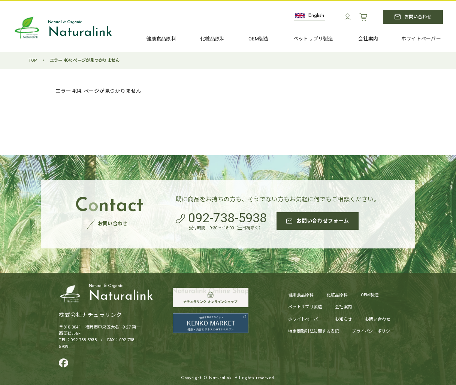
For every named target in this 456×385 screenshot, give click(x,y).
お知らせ (343, 320)
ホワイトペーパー (305, 320)
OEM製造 (369, 295)
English (309, 15)
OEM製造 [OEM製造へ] (258, 39)
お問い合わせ (377, 320)
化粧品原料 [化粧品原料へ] (212, 38)
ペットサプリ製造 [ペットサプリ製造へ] (313, 39)
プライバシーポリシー (373, 331)
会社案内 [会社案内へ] (368, 39)
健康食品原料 (301, 295)
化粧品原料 (337, 295)
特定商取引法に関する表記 (313, 331)
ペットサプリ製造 (305, 307)
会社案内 (343, 307)
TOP (32, 60)
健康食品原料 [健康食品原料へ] (161, 38)
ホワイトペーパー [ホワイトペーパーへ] (421, 39)
